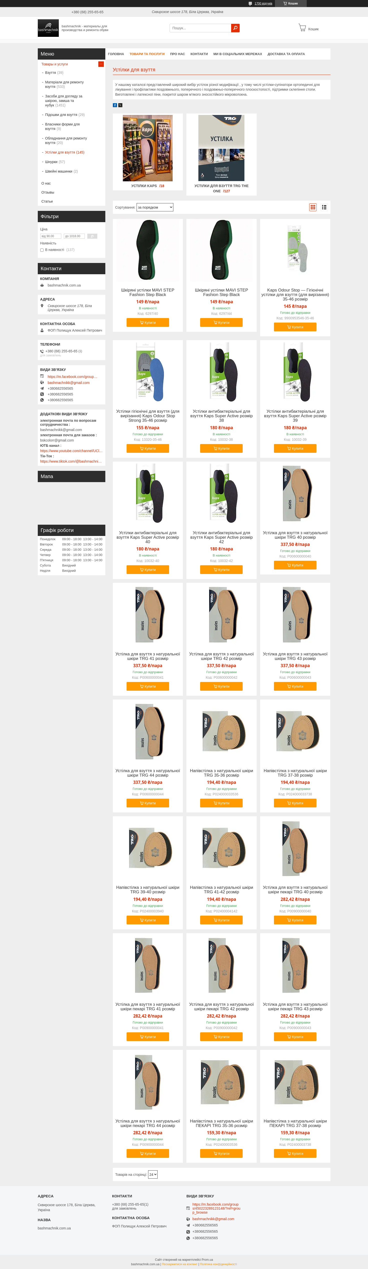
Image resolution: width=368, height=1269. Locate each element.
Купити (150, 323)
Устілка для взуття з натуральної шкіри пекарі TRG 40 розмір (295, 889)
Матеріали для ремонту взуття (64, 84)
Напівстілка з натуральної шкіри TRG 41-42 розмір (221, 889)
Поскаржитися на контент (179, 1264)
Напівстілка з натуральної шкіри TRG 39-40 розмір (147, 889)
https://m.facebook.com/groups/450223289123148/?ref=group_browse (73, 377)
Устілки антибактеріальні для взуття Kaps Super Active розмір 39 (295, 416)
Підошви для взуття (61, 115)
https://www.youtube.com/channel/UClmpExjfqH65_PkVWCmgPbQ (71, 451)
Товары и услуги (55, 64)
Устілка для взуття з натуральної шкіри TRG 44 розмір (148, 773)
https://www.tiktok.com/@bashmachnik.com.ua (71, 461)
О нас (46, 183)
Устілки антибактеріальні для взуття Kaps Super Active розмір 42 (221, 537)
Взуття (50, 73)
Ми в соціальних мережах (237, 54)
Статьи (47, 201)
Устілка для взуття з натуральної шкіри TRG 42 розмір (221, 656)
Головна (116, 54)
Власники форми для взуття (62, 126)
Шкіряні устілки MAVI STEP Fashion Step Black (148, 292)
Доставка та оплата (286, 54)
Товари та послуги (147, 54)
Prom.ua (207, 1259)
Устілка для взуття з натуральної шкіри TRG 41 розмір (148, 656)
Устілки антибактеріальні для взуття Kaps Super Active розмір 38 (221, 416)
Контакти (199, 54)
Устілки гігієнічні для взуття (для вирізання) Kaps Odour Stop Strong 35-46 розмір (147, 416)
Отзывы (48, 192)
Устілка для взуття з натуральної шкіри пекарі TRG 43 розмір (295, 1006)
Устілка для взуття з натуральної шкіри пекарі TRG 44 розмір (148, 1123)
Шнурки (51, 162)
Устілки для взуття (60, 152)
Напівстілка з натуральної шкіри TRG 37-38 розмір (295, 773)
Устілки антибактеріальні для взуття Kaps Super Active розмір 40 (148, 537)
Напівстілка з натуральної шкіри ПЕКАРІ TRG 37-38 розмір (295, 1123)
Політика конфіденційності (218, 1264)
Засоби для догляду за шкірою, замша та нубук (64, 100)
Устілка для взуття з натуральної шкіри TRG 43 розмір (295, 656)
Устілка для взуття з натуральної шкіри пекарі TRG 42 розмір (221, 1006)
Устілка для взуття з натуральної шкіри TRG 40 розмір (295, 535)
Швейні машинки (59, 171)
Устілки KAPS (144, 186)
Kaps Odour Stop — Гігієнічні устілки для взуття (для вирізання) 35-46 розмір (295, 295)
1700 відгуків (263, 3)
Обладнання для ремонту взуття (66, 140)
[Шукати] (235, 28)
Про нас (177, 54)
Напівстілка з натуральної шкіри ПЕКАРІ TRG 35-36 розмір (221, 1123)
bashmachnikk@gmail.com (69, 383)
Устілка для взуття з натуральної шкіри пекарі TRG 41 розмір (148, 1006)
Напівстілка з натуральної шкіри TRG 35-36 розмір (221, 773)
